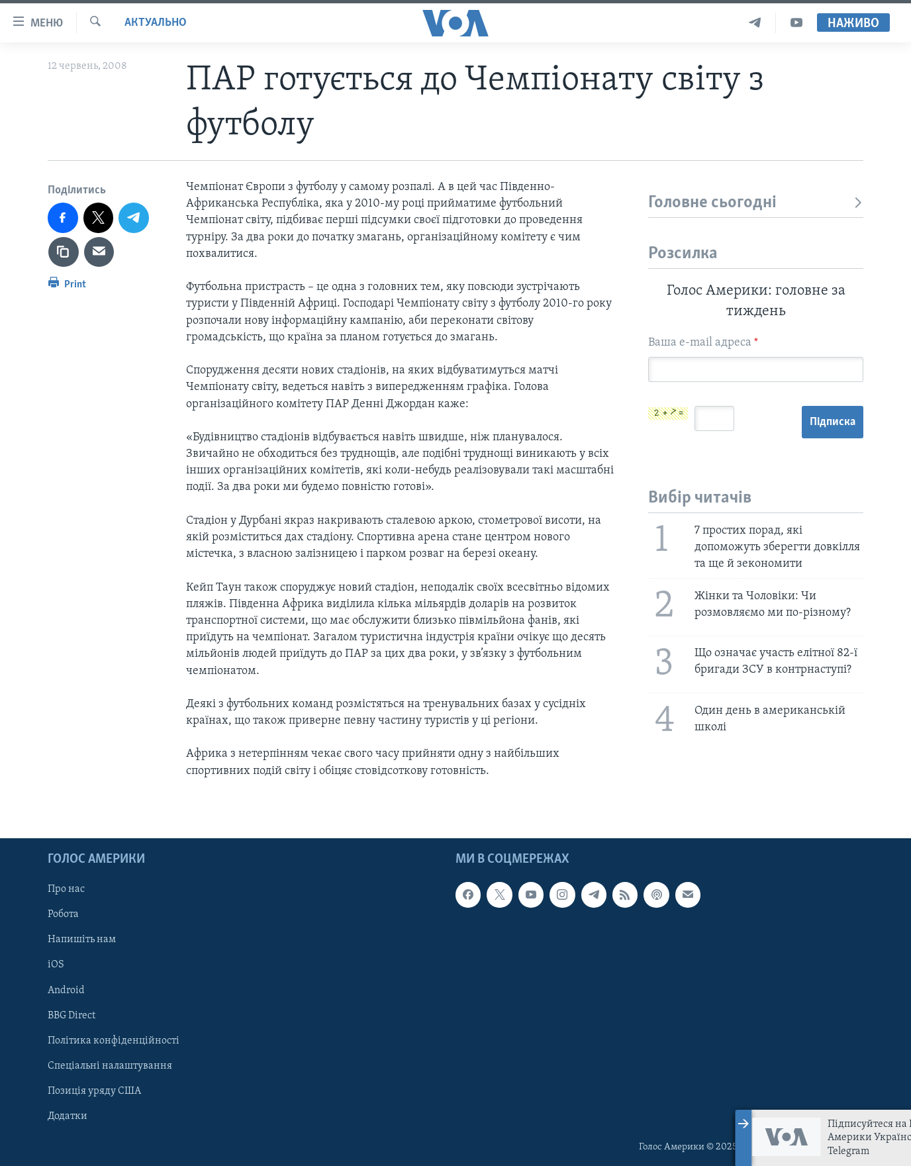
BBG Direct (71, 1015)
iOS (56, 964)
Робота (63, 914)
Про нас (66, 889)
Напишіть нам (82, 939)
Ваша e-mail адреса (703, 342)
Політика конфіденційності (113, 1040)
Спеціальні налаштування (110, 1065)
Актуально (155, 23)
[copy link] (63, 252)
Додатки (67, 1116)
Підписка (832, 422)
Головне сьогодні (755, 203)
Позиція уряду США (94, 1091)
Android (66, 990)
